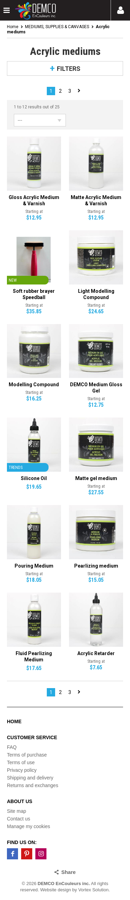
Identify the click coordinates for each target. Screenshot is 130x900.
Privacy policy (22, 770)
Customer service (32, 737)
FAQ (12, 747)
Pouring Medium (34, 566)
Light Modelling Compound (96, 294)
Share (68, 872)
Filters (68, 68)
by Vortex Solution (90, 889)
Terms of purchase (27, 755)
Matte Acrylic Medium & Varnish (96, 200)
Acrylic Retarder (96, 653)
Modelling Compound (34, 384)
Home (12, 26)
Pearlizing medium (96, 566)
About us (19, 801)
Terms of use (21, 762)
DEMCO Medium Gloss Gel (96, 388)
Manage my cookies (28, 826)
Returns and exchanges (32, 785)
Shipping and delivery (30, 778)
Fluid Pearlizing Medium (34, 656)
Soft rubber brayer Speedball (34, 294)
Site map (16, 811)
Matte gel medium (96, 478)
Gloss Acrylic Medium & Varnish (34, 200)
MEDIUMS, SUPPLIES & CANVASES (57, 26)
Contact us (18, 818)
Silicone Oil (34, 478)
